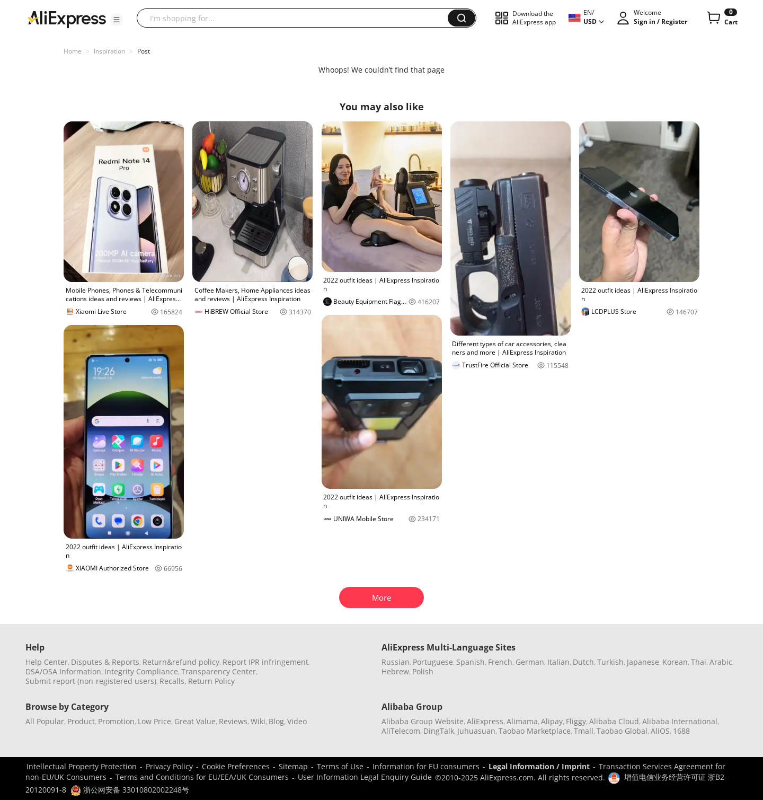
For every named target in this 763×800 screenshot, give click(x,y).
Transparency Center (218, 671)
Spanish (470, 662)
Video (297, 721)
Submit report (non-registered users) (90, 681)
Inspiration (109, 51)
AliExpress (485, 721)
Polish (422, 671)
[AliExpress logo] (66, 18)
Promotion (116, 721)
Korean (675, 662)
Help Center (46, 662)
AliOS (660, 731)
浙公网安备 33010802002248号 (129, 790)
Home (73, 51)
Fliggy (576, 721)
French (500, 662)
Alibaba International (679, 721)
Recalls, (173, 681)
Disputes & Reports (105, 662)
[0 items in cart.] (721, 18)
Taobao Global (622, 731)
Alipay (552, 721)
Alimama (522, 721)
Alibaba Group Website (423, 721)
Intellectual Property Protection (81, 766)
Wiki (258, 721)
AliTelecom (401, 731)
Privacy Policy (169, 766)
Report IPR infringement (265, 662)
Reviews (233, 721)
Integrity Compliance (141, 671)
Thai (698, 662)
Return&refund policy (181, 662)
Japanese (643, 662)
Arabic (720, 662)
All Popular (44, 721)
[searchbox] (296, 18)
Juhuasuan (476, 731)
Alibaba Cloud (614, 721)
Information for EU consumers (426, 766)
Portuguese (433, 662)
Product (81, 721)
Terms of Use (340, 766)
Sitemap (293, 766)
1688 (681, 731)
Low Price (154, 721)
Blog (276, 721)
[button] (116, 19)
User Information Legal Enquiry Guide (365, 777)
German (530, 662)
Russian (396, 662)
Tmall (583, 731)
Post (143, 51)
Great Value (195, 721)
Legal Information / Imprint (539, 766)
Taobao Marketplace (535, 731)
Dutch (583, 662)
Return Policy (211, 681)
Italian (558, 662)
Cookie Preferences (236, 766)
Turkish (610, 662)
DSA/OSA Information (63, 671)
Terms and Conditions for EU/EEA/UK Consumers (202, 777)
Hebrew (395, 671)
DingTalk (438, 731)
